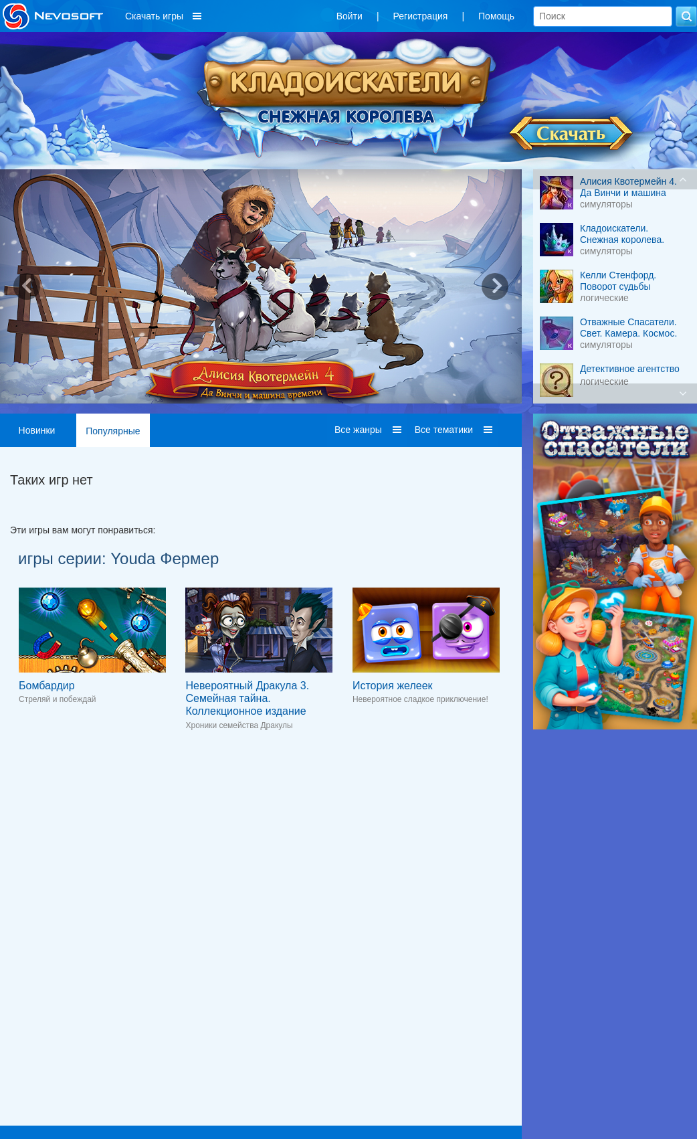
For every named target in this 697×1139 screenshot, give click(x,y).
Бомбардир (47, 685)
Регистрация (420, 16)
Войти (349, 16)
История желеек (393, 685)
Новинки (37, 430)
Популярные (113, 431)
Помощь (496, 16)
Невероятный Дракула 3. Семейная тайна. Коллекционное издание (247, 698)
